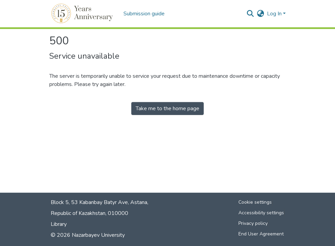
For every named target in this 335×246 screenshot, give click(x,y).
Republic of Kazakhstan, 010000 (89, 213)
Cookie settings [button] (255, 202)
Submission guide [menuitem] (144, 13)
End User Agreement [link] (261, 234)
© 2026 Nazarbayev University (88, 235)
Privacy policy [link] (253, 223)
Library (59, 224)
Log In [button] (275, 13)
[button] (83, 14)
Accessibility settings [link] (261, 212)
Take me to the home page (167, 108)
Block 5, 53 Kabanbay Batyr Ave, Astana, (99, 202)
